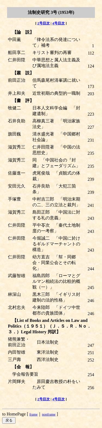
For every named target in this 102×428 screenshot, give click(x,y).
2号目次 (43, 23)
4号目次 (58, 23)
